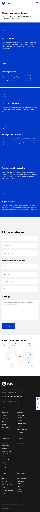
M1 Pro (4, 424)
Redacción (19, 446)
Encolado (4, 448)
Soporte (4, 473)
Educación (19, 420)
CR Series (4, 415)
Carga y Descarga (6, 451)
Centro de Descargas (7, 490)
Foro (3, 493)
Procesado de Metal (22, 429)
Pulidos (4, 457)
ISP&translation (19, 504)
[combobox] (20, 281)
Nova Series (5, 412)
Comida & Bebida (21, 423)
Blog (18, 449)
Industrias (19, 408)
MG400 (4, 421)
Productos (4, 408)
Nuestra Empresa (21, 478)
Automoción (20, 412)
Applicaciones (5, 438)
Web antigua (5, 508)
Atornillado (5, 465)
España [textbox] (6, 281)
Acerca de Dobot (21, 473)
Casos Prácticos (21, 443)
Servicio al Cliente (7, 484)
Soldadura (4, 468)
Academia (4, 481)
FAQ (3, 487)
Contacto (19, 486)
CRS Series (5, 418)
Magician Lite (5, 427)
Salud (18, 426)
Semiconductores (21, 432)
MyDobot (4, 478)
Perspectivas (20, 438)
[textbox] (20, 296)
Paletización (5, 454)
